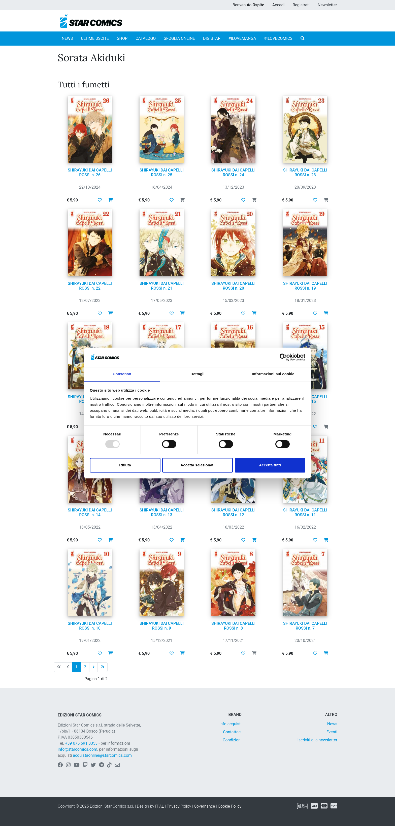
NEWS (67, 38)
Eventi (331, 732)
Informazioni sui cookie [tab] (273, 374)
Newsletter (327, 5)
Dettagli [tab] (197, 374)
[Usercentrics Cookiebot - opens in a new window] (283, 357)
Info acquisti (230, 723)
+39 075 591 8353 (81, 743)
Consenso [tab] (122, 374)
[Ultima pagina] (102, 667)
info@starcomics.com (77, 749)
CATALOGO (146, 38)
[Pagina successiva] (93, 667)
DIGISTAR (211, 38)
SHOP (122, 38)
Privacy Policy (179, 806)
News (332, 723)
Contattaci (232, 732)
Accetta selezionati (197, 465)
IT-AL (159, 806)
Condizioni (232, 740)
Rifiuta (125, 465)
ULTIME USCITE (95, 38)
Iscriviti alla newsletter (317, 740)
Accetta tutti (270, 465)
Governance (204, 806)
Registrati (301, 5)
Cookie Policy (230, 806)
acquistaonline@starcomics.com (102, 755)
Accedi (278, 5)
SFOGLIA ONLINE (179, 38)
